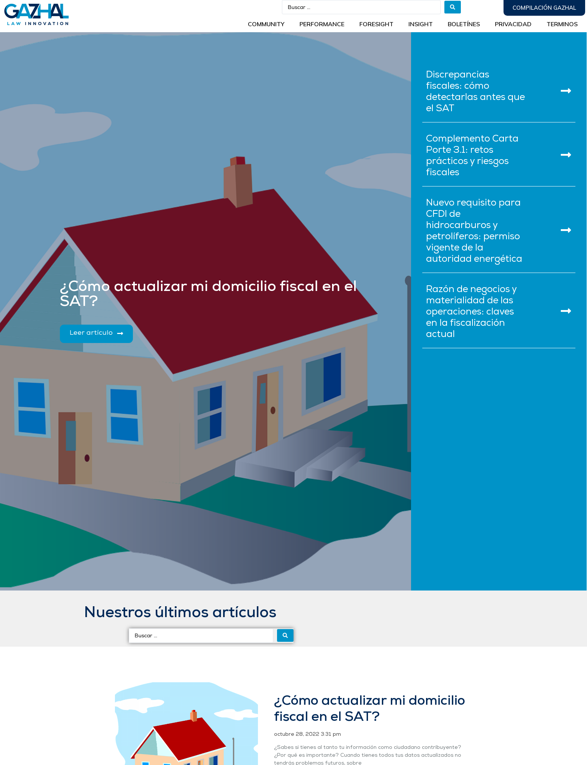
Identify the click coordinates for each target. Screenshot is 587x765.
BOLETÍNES (464, 24)
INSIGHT (420, 24)
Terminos (562, 24)
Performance (321, 24)
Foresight (376, 24)
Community (266, 24)
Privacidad (513, 24)
